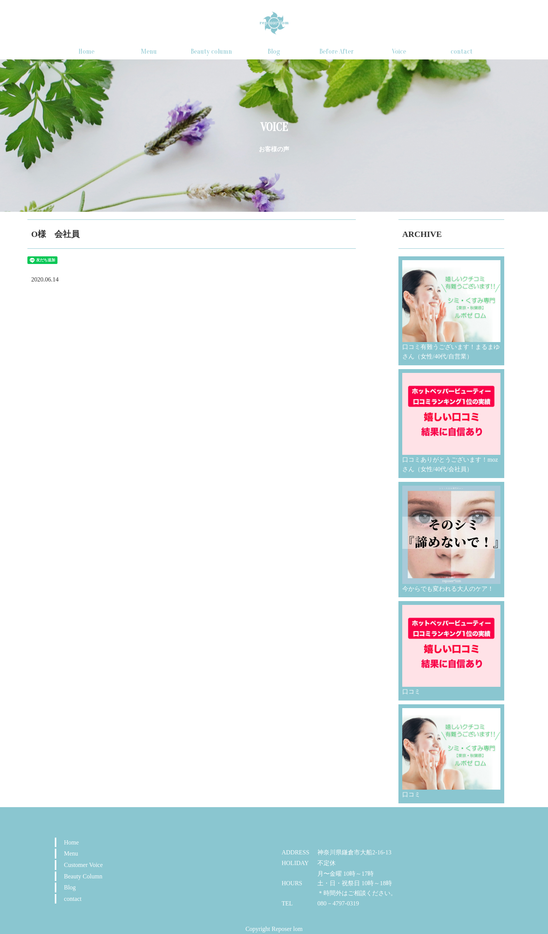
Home (86, 52)
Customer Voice (83, 865)
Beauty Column (83, 876)
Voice (399, 52)
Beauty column (211, 52)
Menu (149, 52)
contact (462, 52)
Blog (274, 52)
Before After (336, 52)
